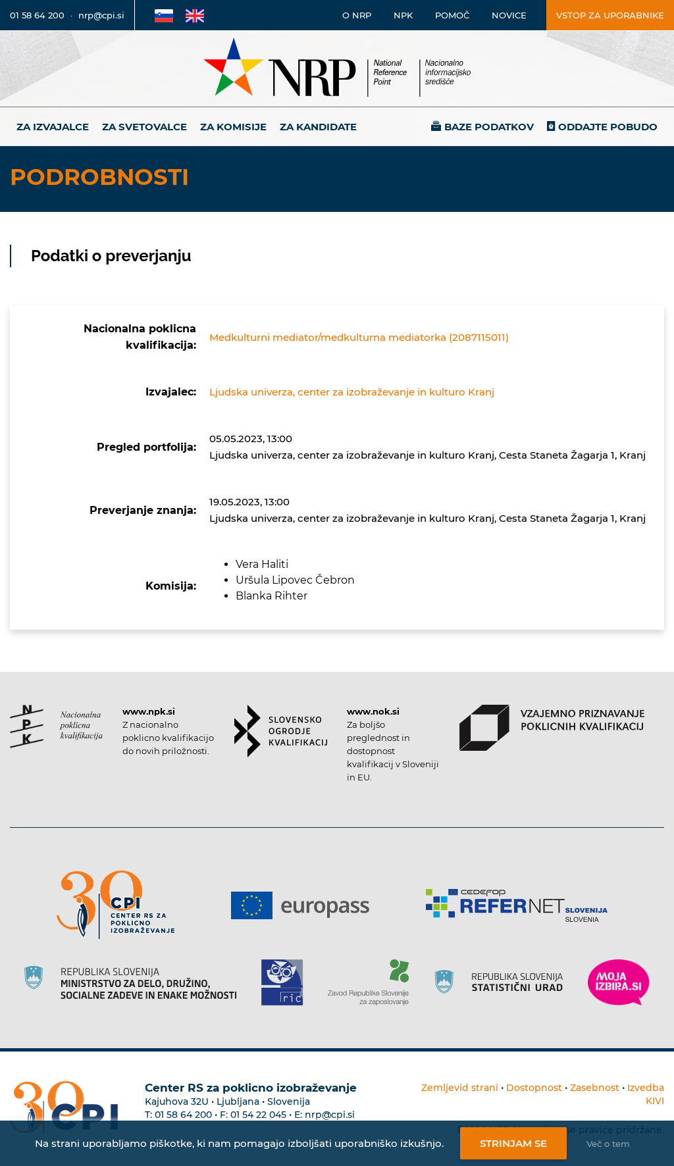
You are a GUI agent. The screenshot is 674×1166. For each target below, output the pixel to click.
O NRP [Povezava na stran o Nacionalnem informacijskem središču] (356, 15)
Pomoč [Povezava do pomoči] (452, 15)
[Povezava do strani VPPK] (551, 728)
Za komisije (233, 126)
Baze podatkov (489, 126)
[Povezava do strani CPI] (121, 905)
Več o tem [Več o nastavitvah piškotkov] (608, 1143)
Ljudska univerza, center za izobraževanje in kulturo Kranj (351, 392)
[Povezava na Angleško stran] (195, 15)
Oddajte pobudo (608, 126)
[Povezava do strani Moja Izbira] (619, 982)
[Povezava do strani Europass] (305, 905)
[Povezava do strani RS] (135, 982)
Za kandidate (318, 126)
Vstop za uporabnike (610, 15)
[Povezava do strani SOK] (280, 731)
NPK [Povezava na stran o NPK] (403, 15)
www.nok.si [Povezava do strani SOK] (373, 711)
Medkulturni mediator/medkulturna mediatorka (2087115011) (359, 337)
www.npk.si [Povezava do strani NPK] (148, 711)
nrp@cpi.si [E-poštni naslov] (101, 15)
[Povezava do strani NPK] (56, 726)
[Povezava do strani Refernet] (521, 905)
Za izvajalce (52, 126)
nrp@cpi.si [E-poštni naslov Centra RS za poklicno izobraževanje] (330, 1115)
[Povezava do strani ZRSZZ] (373, 982)
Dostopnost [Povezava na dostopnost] (534, 1088)
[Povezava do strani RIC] (287, 982)
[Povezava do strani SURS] (503, 982)
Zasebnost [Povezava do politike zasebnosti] (594, 1088)
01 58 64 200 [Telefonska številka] (37, 15)
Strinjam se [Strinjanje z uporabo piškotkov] (513, 1143)
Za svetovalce (144, 126)
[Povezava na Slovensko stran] (164, 15)
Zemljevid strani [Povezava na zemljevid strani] (459, 1088)
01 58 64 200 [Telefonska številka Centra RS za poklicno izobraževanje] (183, 1115)
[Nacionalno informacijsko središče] (337, 69)
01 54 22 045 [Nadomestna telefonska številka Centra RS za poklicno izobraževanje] (258, 1115)
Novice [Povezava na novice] (509, 15)
